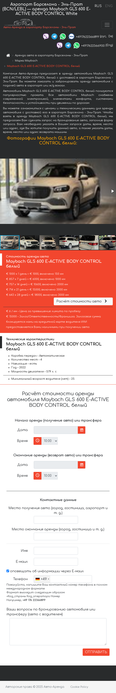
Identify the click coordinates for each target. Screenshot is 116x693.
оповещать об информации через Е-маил (45, 571)
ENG (108, 6)
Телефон (20, 579)
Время (22, 441)
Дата (22, 430)
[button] (112, 191)
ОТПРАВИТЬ (96, 652)
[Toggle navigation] (107, 25)
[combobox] (42, 579)
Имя (24, 551)
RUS (98, 6)
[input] (56, 430)
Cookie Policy (79, 687)
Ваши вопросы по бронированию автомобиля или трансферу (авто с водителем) (50, 612)
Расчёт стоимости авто (82, 301)
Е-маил (22, 562)
